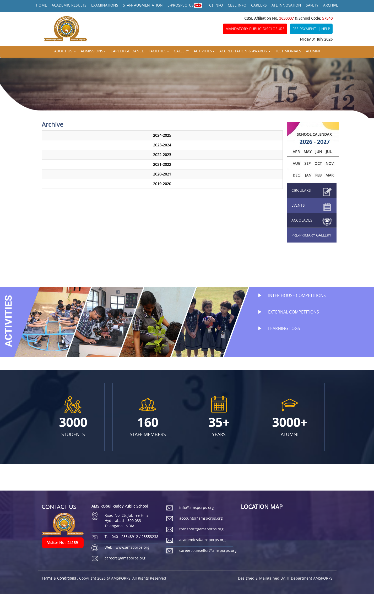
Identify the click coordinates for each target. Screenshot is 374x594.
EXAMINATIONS (104, 5)
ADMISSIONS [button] (93, 50)
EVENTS (298, 205)
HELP (325, 28)
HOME (41, 5)
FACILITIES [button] (159, 50)
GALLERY (181, 50)
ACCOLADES (301, 220)
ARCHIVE (330, 5)
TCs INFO (215, 5)
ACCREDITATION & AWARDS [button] (244, 50)
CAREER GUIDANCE (127, 50)
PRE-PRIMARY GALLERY (311, 235)
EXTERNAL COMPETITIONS (285, 312)
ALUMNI (313, 50)
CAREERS (259, 5)
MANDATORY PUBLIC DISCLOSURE (255, 28)
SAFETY (312, 5)
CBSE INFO (237, 5)
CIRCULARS (301, 190)
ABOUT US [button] (65, 50)
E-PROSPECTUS (184, 5)
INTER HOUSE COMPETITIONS (289, 295)
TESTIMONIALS (288, 50)
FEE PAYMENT (304, 28)
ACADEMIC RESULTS (69, 5)
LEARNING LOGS (276, 328)
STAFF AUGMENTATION (143, 5)
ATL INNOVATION (286, 5)
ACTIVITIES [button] (204, 50)
